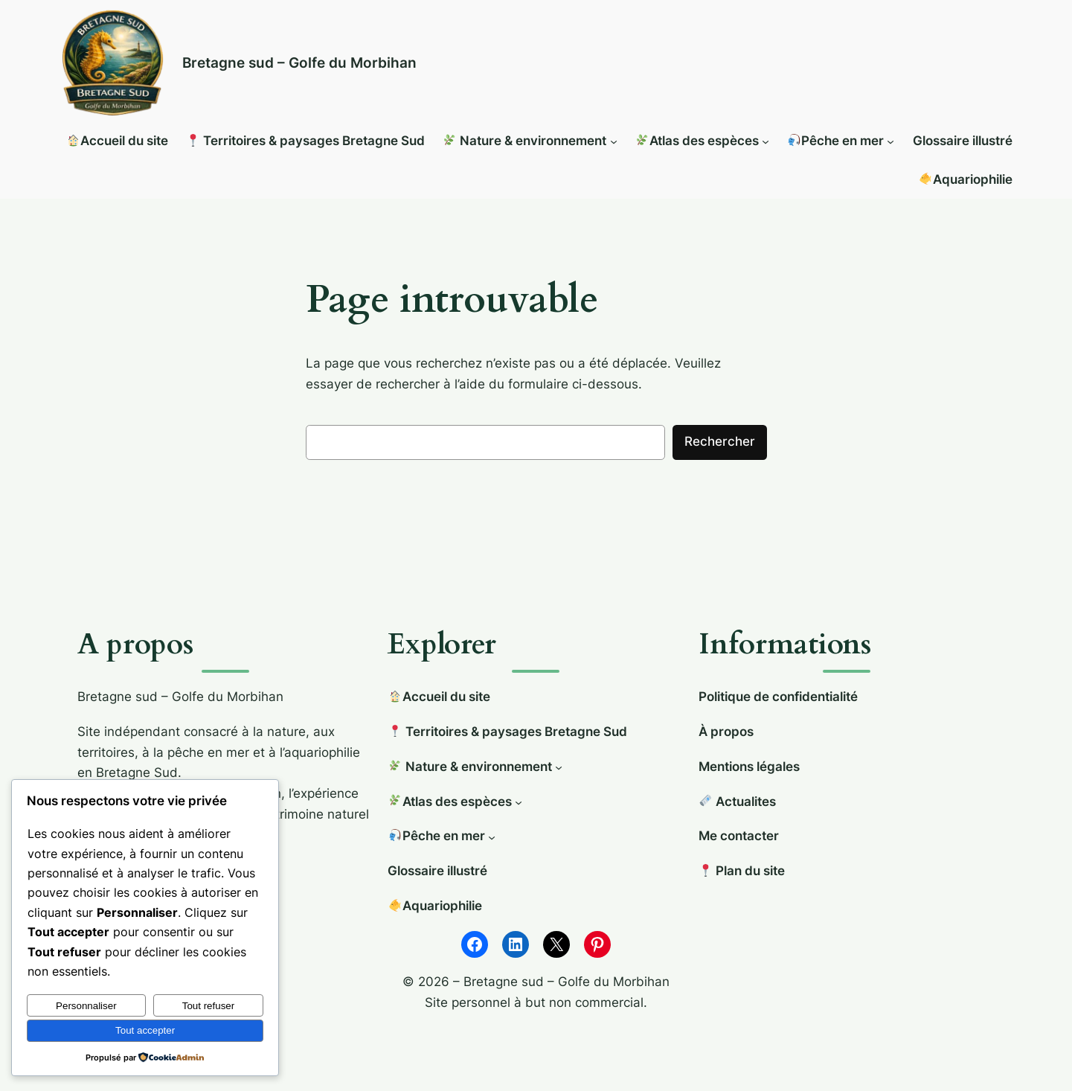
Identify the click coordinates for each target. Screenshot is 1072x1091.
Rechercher (719, 441)
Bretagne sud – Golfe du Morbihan (299, 62)
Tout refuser (208, 1005)
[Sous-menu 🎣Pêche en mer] (890, 141)
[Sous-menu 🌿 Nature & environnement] (613, 141)
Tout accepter (145, 1030)
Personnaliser (86, 1005)
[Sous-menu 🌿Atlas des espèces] (765, 141)
